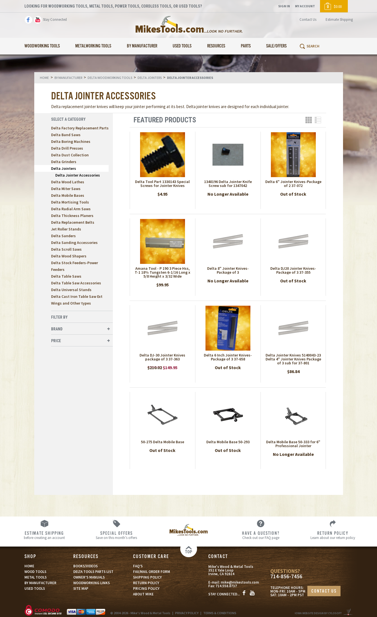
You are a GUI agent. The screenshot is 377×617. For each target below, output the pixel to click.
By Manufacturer (142, 46)
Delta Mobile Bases (67, 195)
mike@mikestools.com (240, 582)
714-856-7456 (286, 576)
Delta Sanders (63, 235)
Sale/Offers (276, 46)
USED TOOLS (34, 588)
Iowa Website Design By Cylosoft (318, 613)
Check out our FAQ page (261, 535)
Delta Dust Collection (70, 154)
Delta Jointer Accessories (77, 175)
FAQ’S (138, 566)
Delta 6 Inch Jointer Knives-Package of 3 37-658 (228, 357)
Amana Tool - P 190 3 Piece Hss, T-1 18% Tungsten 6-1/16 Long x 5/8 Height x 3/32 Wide (162, 272)
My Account (305, 6)
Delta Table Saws (66, 276)
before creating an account (44, 535)
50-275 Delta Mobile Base (162, 442)
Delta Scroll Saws (66, 249)
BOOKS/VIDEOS (85, 566)
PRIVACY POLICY (186, 613)
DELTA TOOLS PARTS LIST (93, 571)
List (318, 120)
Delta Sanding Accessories (74, 242)
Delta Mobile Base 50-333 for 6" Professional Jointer (293, 444)
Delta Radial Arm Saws (71, 208)
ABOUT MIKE (143, 594)
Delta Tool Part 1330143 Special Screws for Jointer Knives (162, 184)
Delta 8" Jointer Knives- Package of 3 (228, 270)
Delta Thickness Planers (72, 215)
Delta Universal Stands (71, 289)
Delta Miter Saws (66, 188)
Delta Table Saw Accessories (76, 282)
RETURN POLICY (146, 583)
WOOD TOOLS (35, 571)
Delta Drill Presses (67, 148)
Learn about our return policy (333, 535)
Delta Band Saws (66, 134)
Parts (246, 46)
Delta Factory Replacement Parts (80, 128)
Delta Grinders (63, 161)
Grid (309, 120)
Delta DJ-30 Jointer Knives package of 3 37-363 (162, 357)
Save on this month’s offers (116, 535)
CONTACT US (324, 591)
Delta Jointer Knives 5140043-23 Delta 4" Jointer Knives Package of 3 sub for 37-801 (293, 359)
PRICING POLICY (146, 588)
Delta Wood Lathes (67, 181)
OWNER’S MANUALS (89, 577)
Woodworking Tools (42, 46)
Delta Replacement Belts (72, 222)
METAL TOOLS (35, 577)
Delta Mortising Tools (70, 202)
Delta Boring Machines (70, 141)
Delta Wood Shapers (68, 256)
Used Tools (182, 46)
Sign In (284, 6)
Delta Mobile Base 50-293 (228, 442)
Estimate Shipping (339, 19)
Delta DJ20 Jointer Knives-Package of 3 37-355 (293, 270)
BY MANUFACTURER (40, 583)
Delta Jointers (63, 168)
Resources (216, 46)
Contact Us (308, 19)
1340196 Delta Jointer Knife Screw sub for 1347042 (228, 184)
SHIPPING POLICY (147, 577)
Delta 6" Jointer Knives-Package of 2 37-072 (293, 184)
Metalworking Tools (93, 46)
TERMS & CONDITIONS (219, 613)
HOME (29, 566)
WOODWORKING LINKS (91, 583)
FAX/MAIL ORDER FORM (151, 571)
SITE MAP (80, 588)
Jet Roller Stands (66, 229)
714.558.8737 (226, 586)
